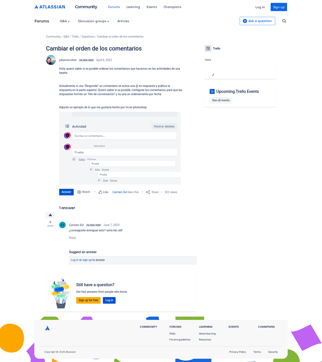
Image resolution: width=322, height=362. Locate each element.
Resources (205, 339)
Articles (123, 21)
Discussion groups (93, 21)
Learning (133, 7)
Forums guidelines (179, 339)
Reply (72, 237)
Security (273, 351)
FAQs (172, 333)
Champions (172, 7)
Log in (260, 7)
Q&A (65, 21)
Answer (66, 192)
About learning (207, 333)
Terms (257, 351)
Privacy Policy (237, 351)
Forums (114, 7)
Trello (75, 36)
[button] (120, 148)
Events (152, 7)
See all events (221, 100)
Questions (88, 36)
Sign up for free (88, 300)
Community (86, 6)
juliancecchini (68, 60)
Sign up (279, 7)
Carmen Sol (119, 192)
